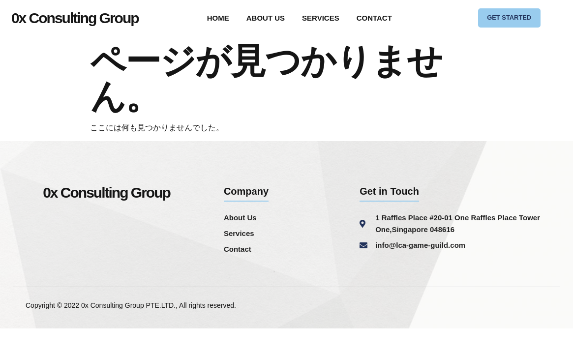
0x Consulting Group (75, 19)
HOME (218, 19)
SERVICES (320, 19)
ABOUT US (265, 19)
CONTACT (374, 19)
